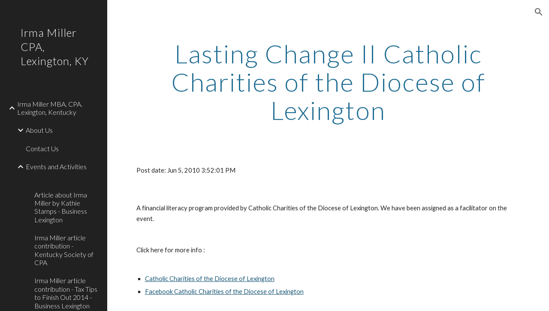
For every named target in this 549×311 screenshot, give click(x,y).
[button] (538, 12)
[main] (328, 82)
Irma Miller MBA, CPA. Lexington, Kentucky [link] (49, 108)
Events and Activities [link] (56, 166)
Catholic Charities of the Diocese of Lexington (209, 278)
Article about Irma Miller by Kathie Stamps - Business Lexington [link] (60, 207)
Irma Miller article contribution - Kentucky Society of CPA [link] (64, 249)
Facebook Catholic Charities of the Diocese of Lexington (224, 291)
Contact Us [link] (42, 148)
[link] (67, 180)
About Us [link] (39, 130)
